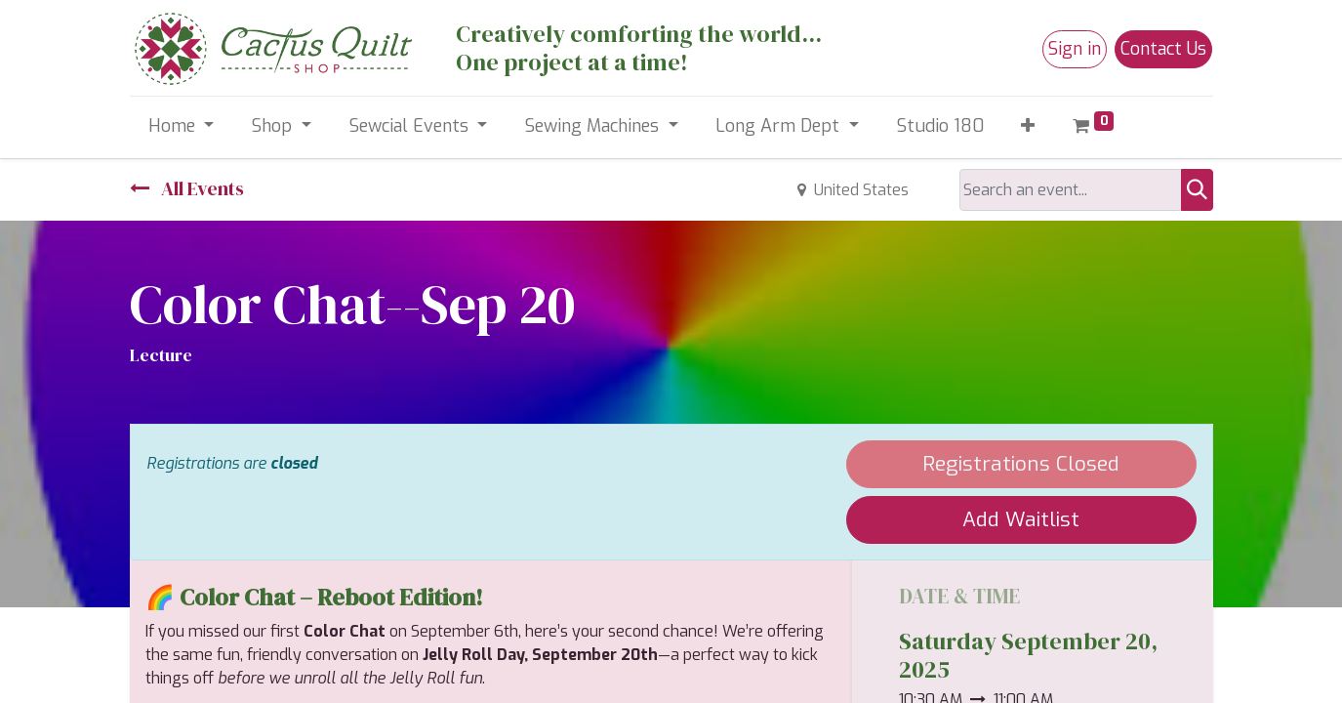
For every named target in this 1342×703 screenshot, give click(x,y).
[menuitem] (939, 126)
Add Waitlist (1020, 519)
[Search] (1197, 190)
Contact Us (1163, 49)
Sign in (1074, 49)
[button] (1028, 126)
